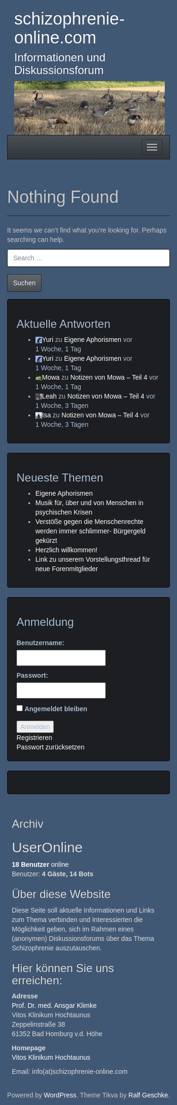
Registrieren (34, 737)
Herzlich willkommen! (66, 550)
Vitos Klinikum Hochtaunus (51, 1057)
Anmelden (35, 727)
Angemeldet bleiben (56, 709)
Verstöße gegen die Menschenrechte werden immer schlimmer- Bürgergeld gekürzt (90, 531)
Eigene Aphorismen (92, 339)
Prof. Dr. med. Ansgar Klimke (54, 1005)
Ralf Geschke (148, 1095)
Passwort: (32, 675)
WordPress (60, 1095)
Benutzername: (40, 643)
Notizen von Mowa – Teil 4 (108, 377)
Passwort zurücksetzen (50, 747)
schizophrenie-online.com (69, 28)
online (40, 864)
